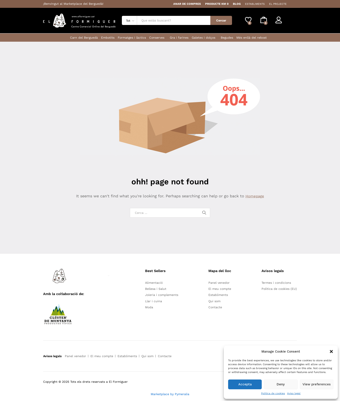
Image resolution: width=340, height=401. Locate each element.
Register (290, 22)
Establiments (218, 295)
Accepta (245, 384)
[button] (331, 351)
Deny (281, 384)
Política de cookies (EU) (279, 288)
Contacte (215, 307)
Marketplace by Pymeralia (170, 394)
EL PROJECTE (278, 3)
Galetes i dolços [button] (203, 37)
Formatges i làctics (132, 37)
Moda (149, 307)
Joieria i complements (161, 295)
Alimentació (154, 282)
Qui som (214, 301)
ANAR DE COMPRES (187, 3)
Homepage (255, 196)
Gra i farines (179, 37)
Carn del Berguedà (84, 37)
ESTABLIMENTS (255, 3)
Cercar (221, 20)
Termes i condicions (276, 282)
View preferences (316, 384)
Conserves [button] (156, 37)
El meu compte (219, 288)
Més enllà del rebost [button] (251, 37)
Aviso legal (294, 393)
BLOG (237, 3)
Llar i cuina (153, 301)
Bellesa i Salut (155, 288)
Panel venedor (219, 282)
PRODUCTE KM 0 (217, 3)
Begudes (227, 37)
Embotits (107, 37)
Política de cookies (273, 393)
